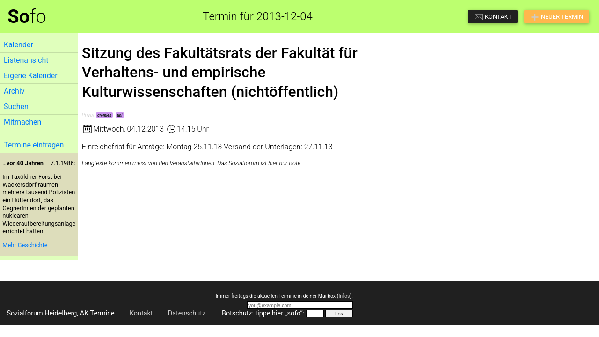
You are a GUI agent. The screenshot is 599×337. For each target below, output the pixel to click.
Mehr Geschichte (24, 245)
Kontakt (141, 313)
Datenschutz (186, 313)
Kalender (18, 44)
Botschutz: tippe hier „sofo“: (263, 313)
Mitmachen (22, 121)
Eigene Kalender (31, 75)
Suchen (16, 106)
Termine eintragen (34, 144)
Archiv (14, 91)
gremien (104, 115)
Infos (344, 296)
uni (119, 115)
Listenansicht (26, 60)
